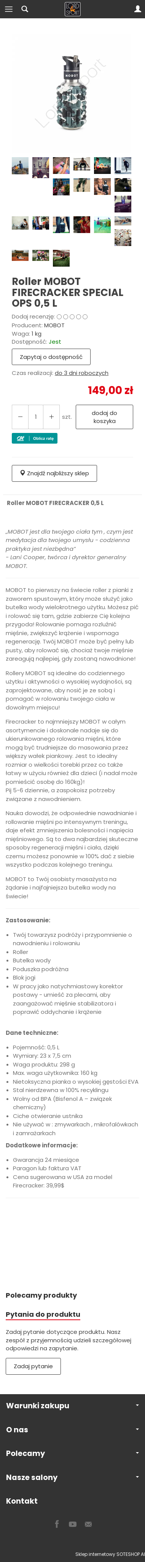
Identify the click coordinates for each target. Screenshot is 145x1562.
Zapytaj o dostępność (51, 357)
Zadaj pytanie (33, 1366)
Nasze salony (72, 1477)
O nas (72, 1430)
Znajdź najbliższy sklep (54, 473)
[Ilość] (35, 417)
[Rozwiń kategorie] (9, 9)
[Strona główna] (73, 9)
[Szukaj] (25, 9)
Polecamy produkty (41, 1295)
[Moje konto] (138, 9)
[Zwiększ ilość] (20, 417)
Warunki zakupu (72, 1406)
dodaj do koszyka (104, 417)
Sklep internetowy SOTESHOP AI (110, 1554)
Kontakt (22, 1501)
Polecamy (72, 1453)
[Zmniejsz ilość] (51, 417)
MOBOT (54, 325)
